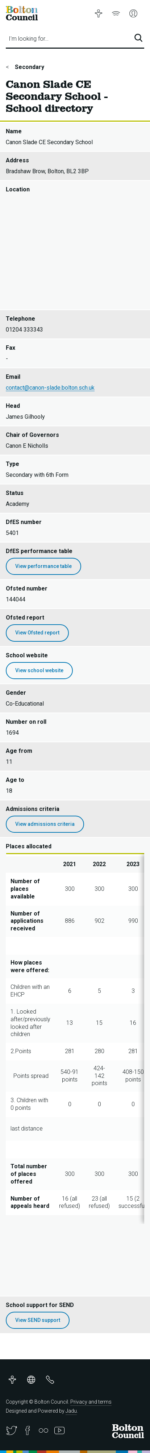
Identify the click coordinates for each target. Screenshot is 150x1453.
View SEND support (37, 1320)
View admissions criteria (45, 824)
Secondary (28, 67)
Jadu (71, 1411)
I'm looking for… (29, 38)
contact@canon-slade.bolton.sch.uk (50, 387)
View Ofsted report (37, 633)
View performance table (43, 566)
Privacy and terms (91, 1402)
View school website (39, 670)
